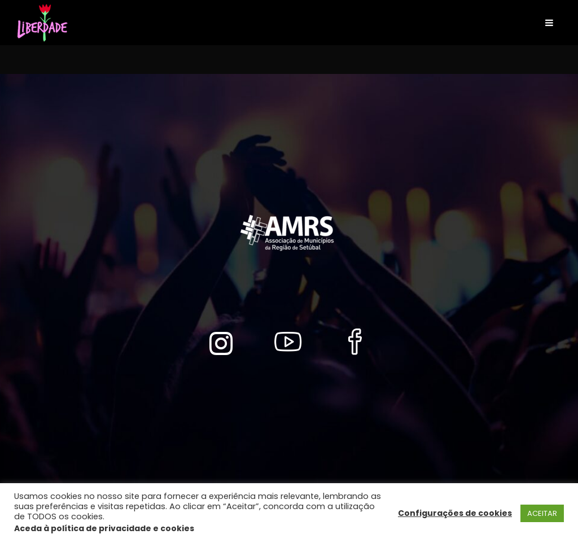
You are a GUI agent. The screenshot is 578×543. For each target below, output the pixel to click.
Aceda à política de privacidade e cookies (104, 528)
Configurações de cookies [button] (455, 513)
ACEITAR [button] (542, 513)
